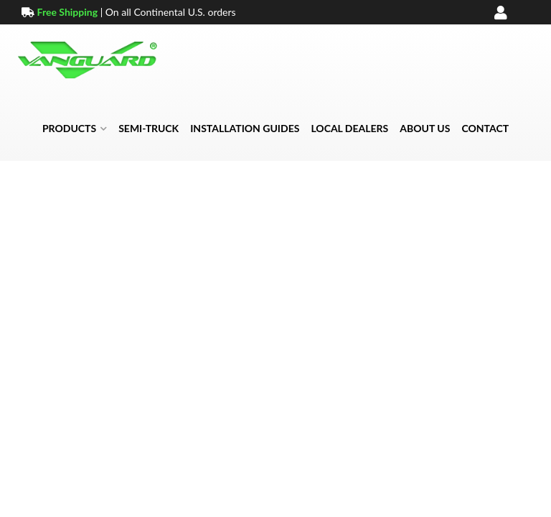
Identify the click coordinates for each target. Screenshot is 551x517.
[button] (75, 128)
